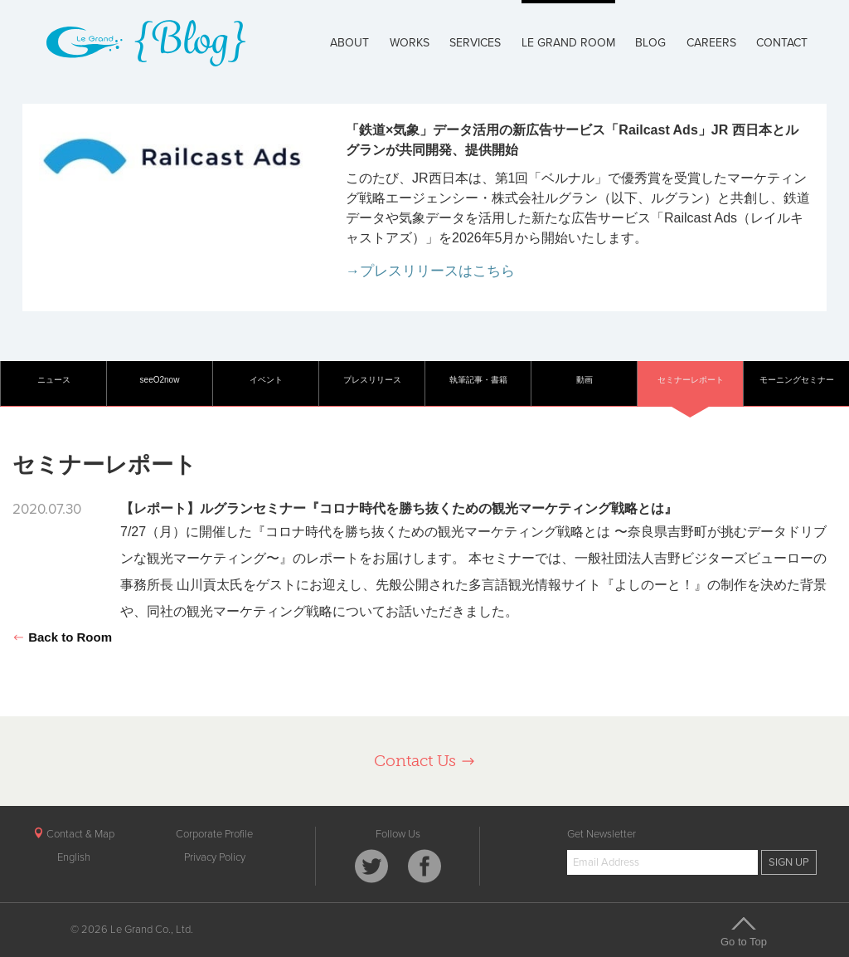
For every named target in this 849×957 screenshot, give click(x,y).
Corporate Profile (214, 834)
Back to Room (62, 637)
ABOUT (349, 43)
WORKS (409, 43)
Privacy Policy (214, 857)
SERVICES (475, 43)
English (73, 857)
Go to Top (743, 931)
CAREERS (711, 43)
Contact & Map (73, 834)
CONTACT (782, 43)
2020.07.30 (46, 509)
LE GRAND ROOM (568, 43)
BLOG (650, 43)
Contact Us (425, 760)
